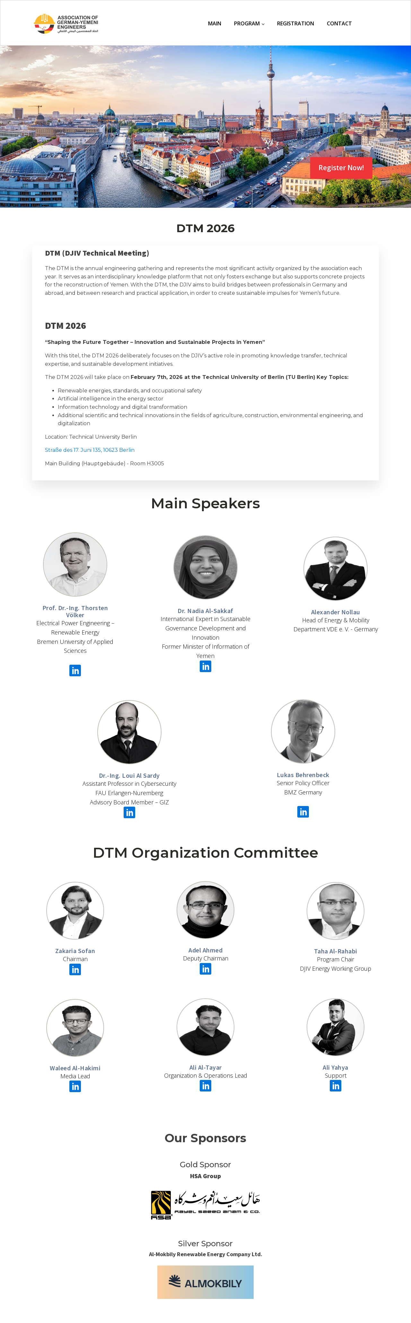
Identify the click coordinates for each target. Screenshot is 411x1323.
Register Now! (341, 167)
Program (247, 23)
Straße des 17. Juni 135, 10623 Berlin (90, 450)
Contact (339, 23)
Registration (295, 23)
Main (214, 23)
